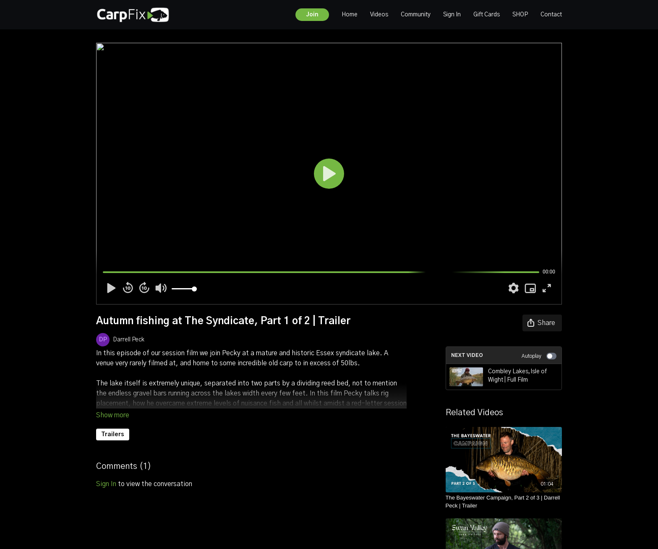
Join (312, 15)
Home (350, 15)
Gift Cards (486, 15)
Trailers (112, 434)
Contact (551, 15)
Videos (379, 15)
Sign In (452, 15)
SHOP (520, 15)
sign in (106, 484)
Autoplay (539, 356)
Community (416, 15)
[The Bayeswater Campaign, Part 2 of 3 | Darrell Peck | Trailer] (504, 502)
